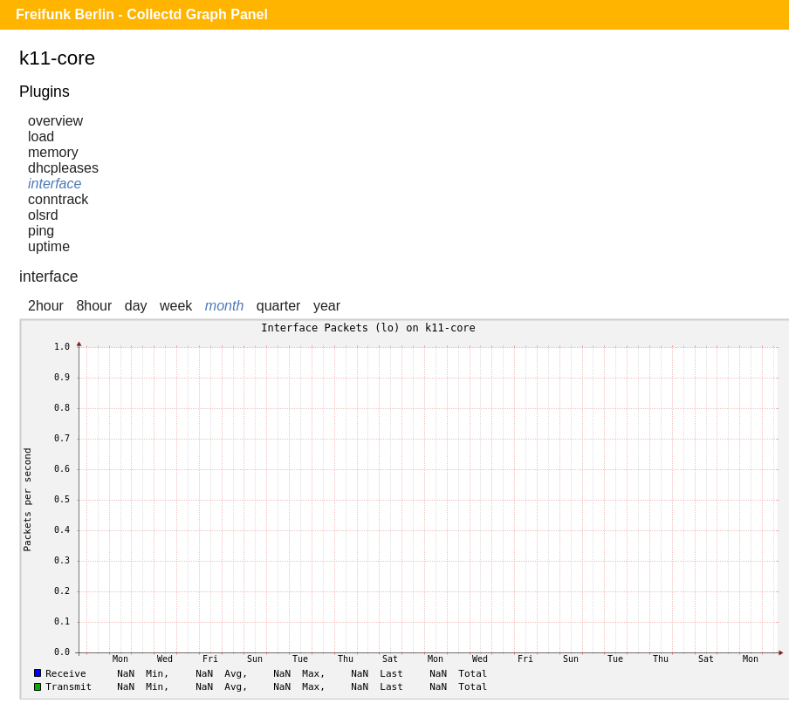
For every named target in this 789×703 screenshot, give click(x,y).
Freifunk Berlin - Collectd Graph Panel (142, 14)
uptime (49, 246)
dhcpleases (63, 167)
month (224, 305)
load (41, 136)
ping (41, 230)
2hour (46, 305)
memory (53, 152)
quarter (279, 305)
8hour (94, 305)
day (136, 305)
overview (55, 120)
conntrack (58, 199)
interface (54, 183)
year (326, 305)
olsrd (43, 215)
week (176, 305)
